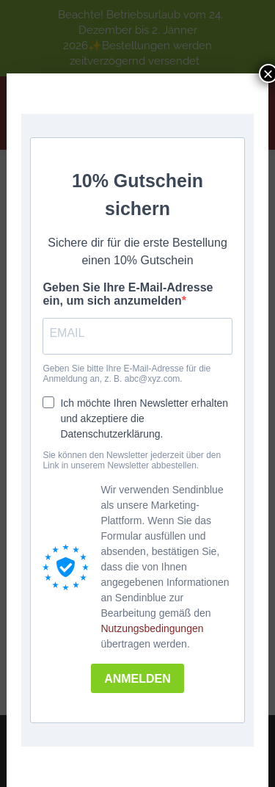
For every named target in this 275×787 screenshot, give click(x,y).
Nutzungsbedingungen (151, 628)
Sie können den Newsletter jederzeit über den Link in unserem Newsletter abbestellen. (132, 460)
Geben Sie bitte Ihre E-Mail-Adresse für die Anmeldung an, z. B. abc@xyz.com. (126, 373)
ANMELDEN (137, 678)
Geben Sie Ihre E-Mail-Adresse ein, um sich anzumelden (128, 294)
